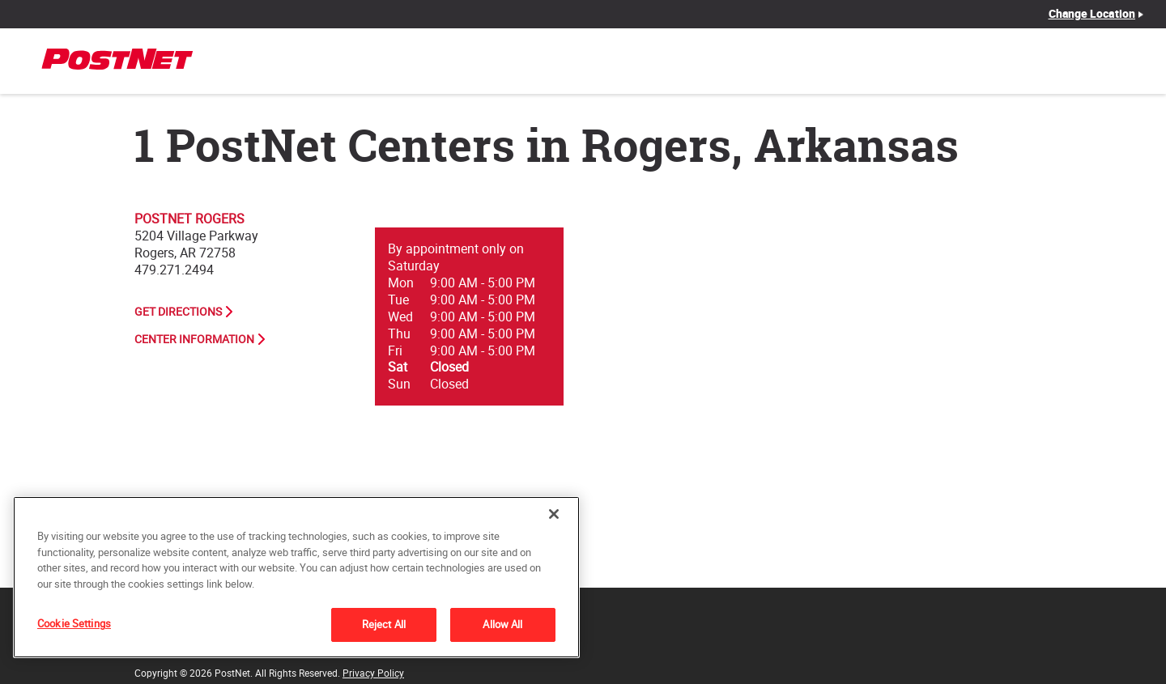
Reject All (384, 624)
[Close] (554, 514)
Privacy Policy (373, 672)
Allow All (502, 624)
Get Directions (178, 311)
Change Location (1092, 13)
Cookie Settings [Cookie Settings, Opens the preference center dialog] (74, 623)
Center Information (194, 339)
